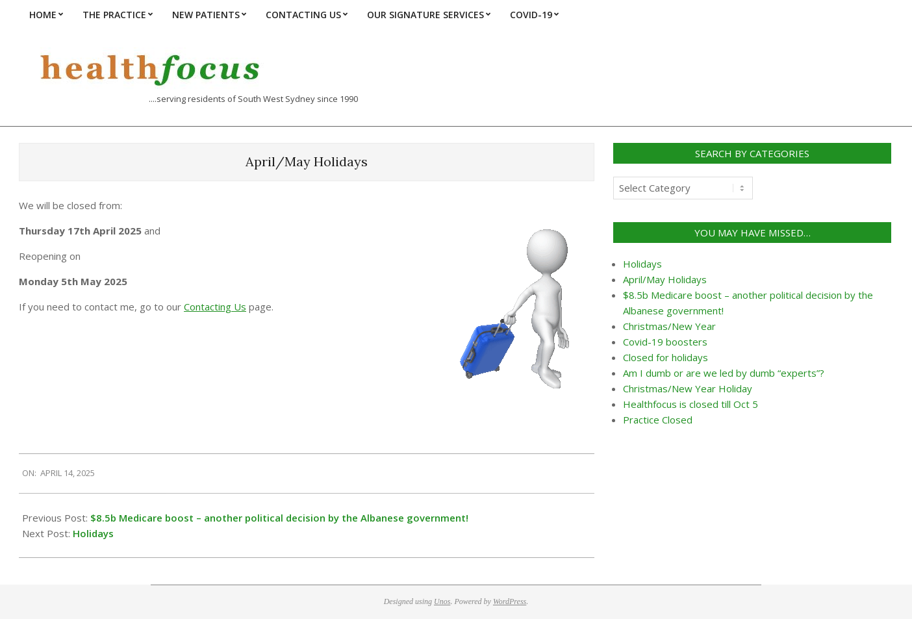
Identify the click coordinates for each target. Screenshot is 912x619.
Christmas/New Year (669, 326)
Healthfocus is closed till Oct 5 (690, 404)
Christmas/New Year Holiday (687, 388)
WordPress (509, 601)
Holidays (93, 533)
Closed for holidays (665, 357)
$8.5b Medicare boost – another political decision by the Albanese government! (279, 517)
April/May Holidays (665, 279)
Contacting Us (215, 306)
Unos (442, 601)
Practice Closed (657, 419)
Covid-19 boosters (665, 341)
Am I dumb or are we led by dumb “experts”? (723, 372)
